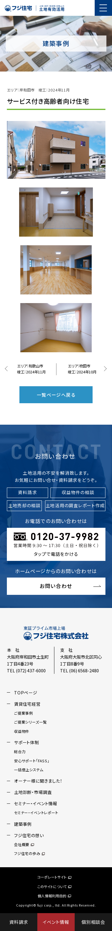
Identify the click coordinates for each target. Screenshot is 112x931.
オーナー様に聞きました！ (38, 781)
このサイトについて (54, 886)
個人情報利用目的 (54, 896)
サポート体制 (26, 743)
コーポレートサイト (54, 877)
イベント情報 (56, 922)
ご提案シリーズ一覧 (30, 722)
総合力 (20, 752)
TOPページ (25, 693)
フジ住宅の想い (29, 835)
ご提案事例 (23, 713)
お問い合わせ (56, 586)
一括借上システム (28, 770)
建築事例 (23, 824)
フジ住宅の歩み (29, 853)
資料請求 (18, 922)
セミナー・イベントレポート (36, 813)
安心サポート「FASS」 (32, 761)
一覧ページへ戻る (56, 395)
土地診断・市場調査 (33, 792)
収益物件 (21, 731)
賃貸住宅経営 (27, 704)
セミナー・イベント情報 (35, 804)
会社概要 (24, 845)
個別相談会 (93, 922)
